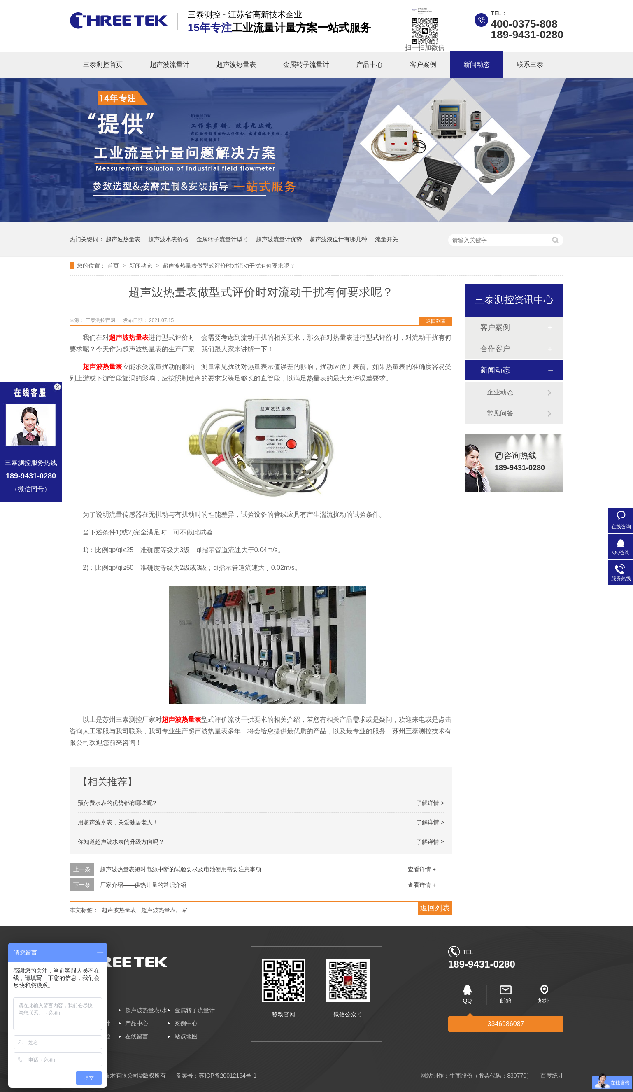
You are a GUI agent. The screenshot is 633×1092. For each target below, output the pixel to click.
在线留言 (136, 1036)
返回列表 (436, 321)
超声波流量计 (169, 64)
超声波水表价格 (168, 239)
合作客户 (495, 349)
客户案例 (423, 64)
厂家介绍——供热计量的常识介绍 (143, 885)
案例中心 (186, 1023)
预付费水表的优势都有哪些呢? (117, 803)
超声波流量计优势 (279, 239)
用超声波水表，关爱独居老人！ (118, 822)
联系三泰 (530, 64)
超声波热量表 (236, 64)
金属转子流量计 (306, 64)
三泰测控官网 (101, 320)
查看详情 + (422, 869)
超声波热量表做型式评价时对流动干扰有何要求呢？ (229, 265)
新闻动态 (476, 64)
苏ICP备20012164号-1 (227, 1075)
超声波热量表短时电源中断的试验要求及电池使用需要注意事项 (180, 869)
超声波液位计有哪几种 (338, 239)
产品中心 (369, 64)
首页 (114, 265)
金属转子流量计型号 (222, 239)
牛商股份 (460, 1075)
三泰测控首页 (103, 64)
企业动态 (500, 392)
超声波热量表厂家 (164, 910)
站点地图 (186, 1036)
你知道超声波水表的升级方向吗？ (121, 841)
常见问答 (500, 413)
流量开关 (386, 239)
